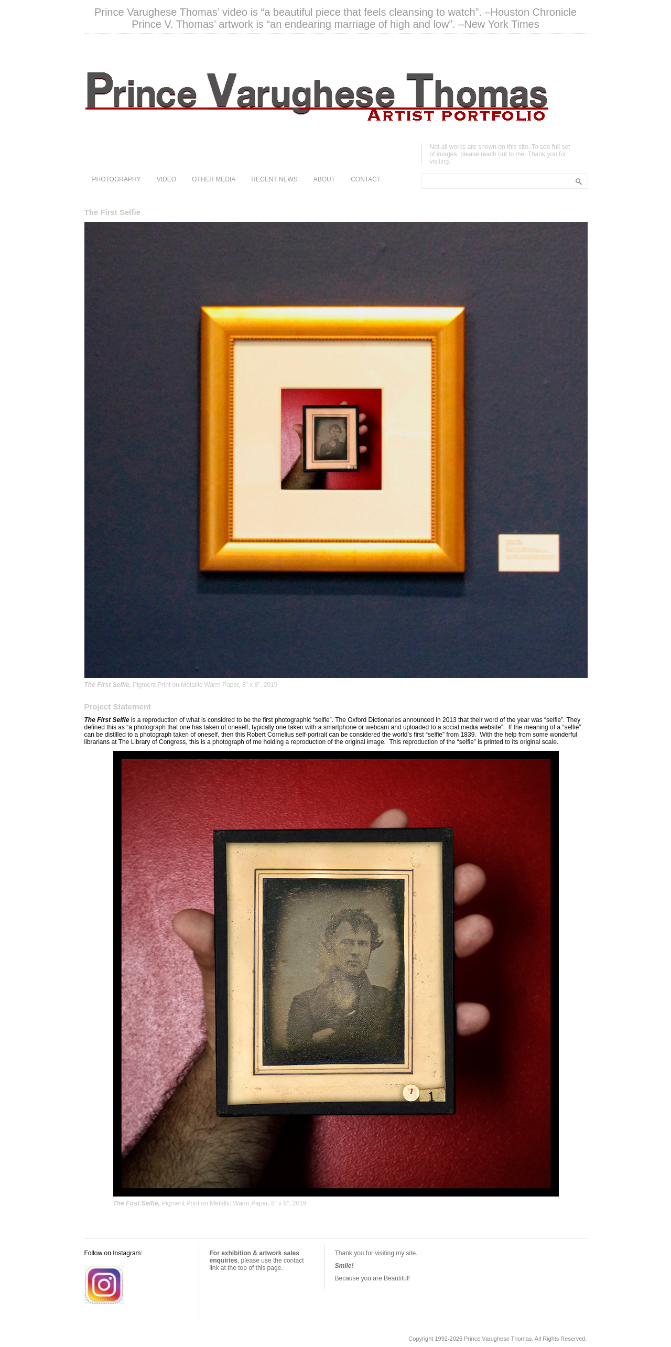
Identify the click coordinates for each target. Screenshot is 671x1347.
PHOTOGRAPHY (116, 179)
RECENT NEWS (274, 179)
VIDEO (166, 179)
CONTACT (366, 179)
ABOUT (324, 179)
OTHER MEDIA (213, 179)
